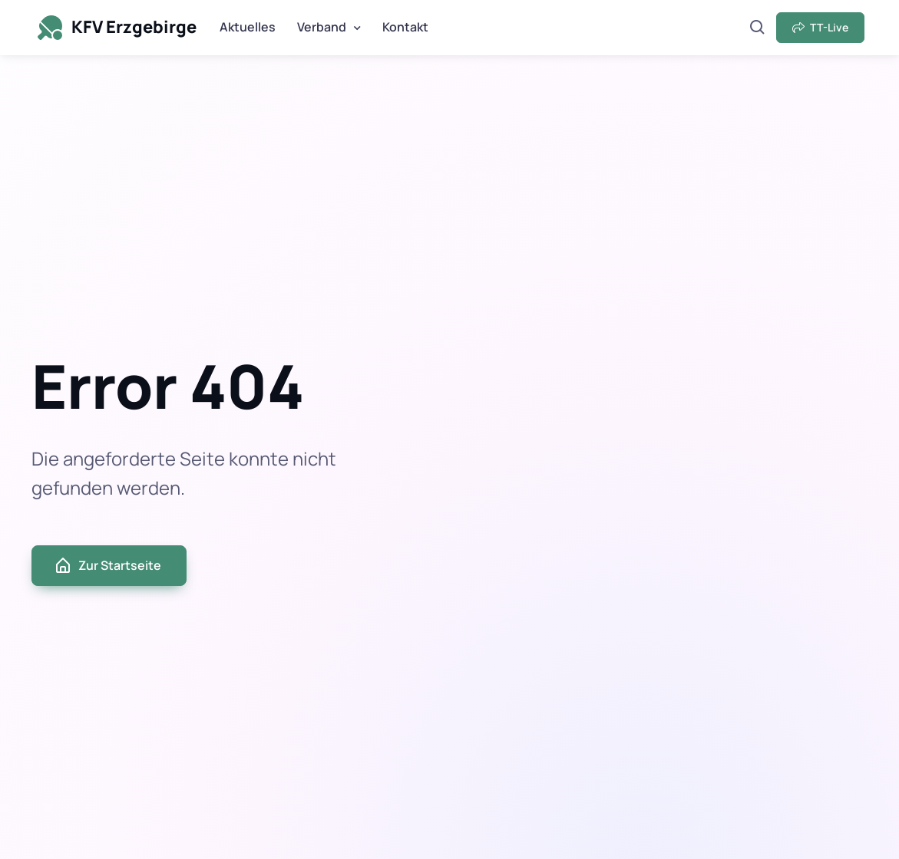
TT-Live (820, 27)
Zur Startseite (107, 565)
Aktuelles (248, 26)
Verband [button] (321, 26)
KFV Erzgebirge (116, 27)
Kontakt (405, 26)
